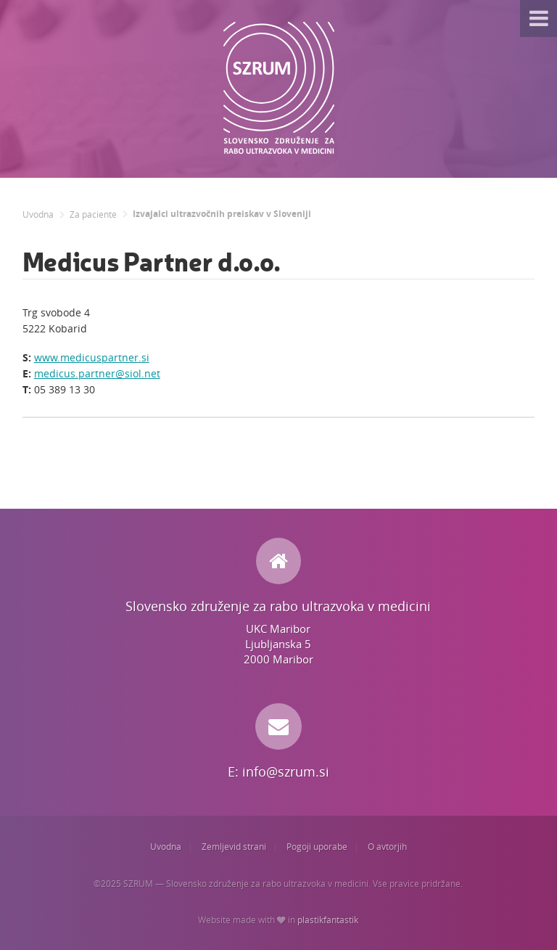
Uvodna (38, 214)
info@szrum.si (285, 771)
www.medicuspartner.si (91, 357)
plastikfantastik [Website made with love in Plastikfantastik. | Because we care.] (327, 919)
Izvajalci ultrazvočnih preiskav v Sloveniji (222, 214)
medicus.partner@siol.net (97, 373)
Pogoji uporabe (316, 846)
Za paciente (93, 214)
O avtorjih (387, 846)
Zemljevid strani (234, 846)
